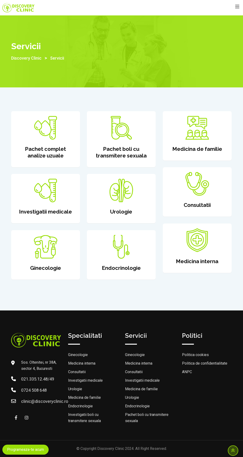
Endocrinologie (80, 406)
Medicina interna (81, 363)
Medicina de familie (84, 397)
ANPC (187, 372)
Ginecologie (78, 354)
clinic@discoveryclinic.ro (44, 401)
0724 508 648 (34, 390)
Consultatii (77, 372)
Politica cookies (195, 354)
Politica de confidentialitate (204, 363)
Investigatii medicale (85, 380)
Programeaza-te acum (25, 449)
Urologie (75, 389)
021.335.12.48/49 (37, 378)
